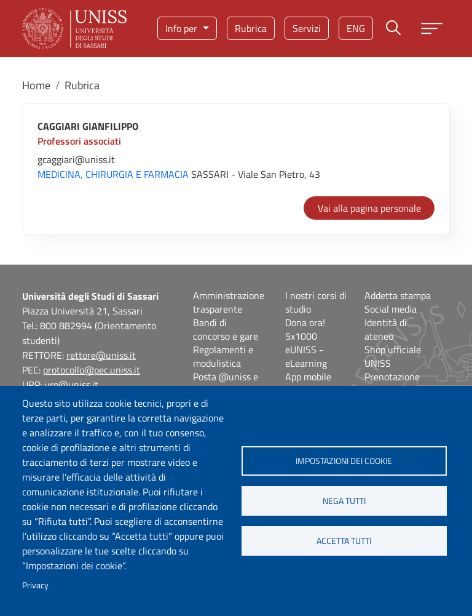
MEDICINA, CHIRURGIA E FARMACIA (113, 174)
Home (36, 85)
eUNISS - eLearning (306, 356)
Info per (182, 28)
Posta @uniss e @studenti (225, 383)
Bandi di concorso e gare (225, 329)
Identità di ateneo (385, 329)
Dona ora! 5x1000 (305, 329)
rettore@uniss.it (101, 355)
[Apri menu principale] (432, 28)
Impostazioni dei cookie (344, 461)
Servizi (307, 28)
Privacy (35, 585)
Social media (390, 309)
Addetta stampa (397, 295)
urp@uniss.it (71, 384)
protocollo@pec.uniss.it (91, 369)
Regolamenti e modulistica (223, 356)
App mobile (308, 376)
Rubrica (251, 28)
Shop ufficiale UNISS (392, 356)
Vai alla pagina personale (369, 208)
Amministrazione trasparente (228, 302)
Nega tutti (344, 501)
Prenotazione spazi (392, 383)
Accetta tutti (344, 541)
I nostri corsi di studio (316, 302)
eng (356, 28)
